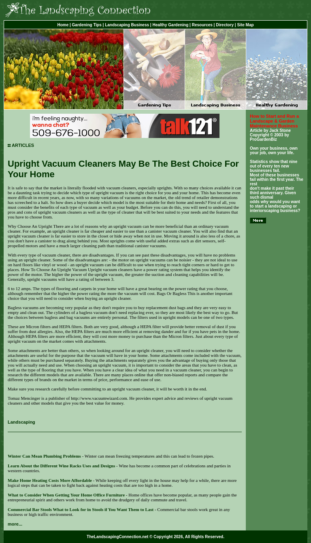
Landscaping (21, 422)
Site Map (245, 25)
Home (62, 25)
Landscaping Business (127, 25)
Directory (225, 25)
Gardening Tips (87, 25)
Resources (202, 25)
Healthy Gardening (170, 25)
